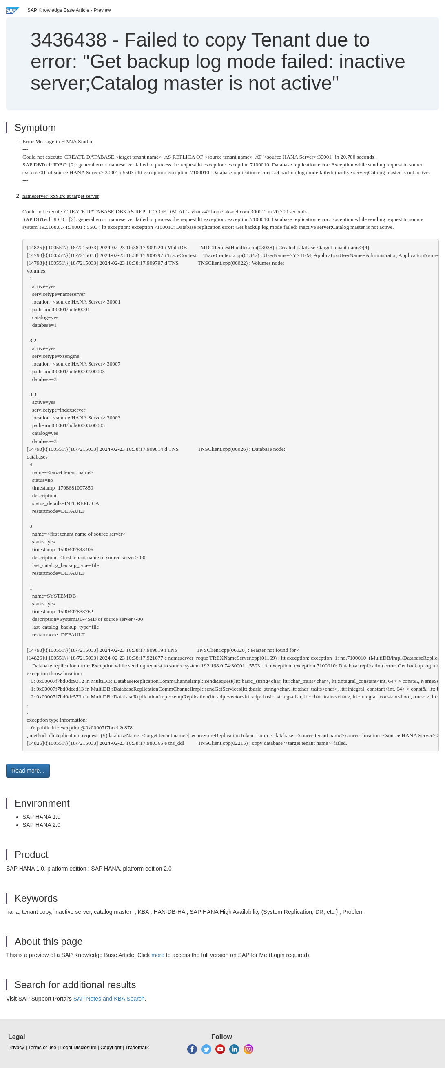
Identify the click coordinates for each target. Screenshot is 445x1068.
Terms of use (42, 1047)
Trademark (137, 1047)
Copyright (110, 1047)
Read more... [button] (27, 770)
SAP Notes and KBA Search (109, 998)
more (157, 955)
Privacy (16, 1047)
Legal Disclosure (78, 1047)
